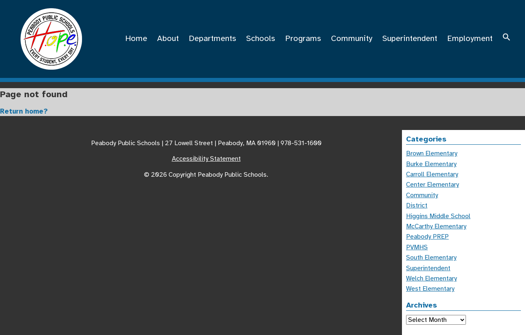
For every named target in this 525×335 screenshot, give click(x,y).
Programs (303, 38)
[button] (506, 38)
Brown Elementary (431, 153)
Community (351, 38)
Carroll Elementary (432, 174)
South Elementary (431, 257)
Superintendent (409, 38)
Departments (212, 38)
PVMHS (417, 247)
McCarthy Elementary (436, 226)
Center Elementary (432, 184)
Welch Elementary (431, 278)
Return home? (24, 111)
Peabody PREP (427, 236)
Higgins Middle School (438, 216)
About (168, 38)
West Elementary (430, 289)
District (416, 205)
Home (136, 38)
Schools (260, 38)
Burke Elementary (431, 164)
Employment (470, 38)
